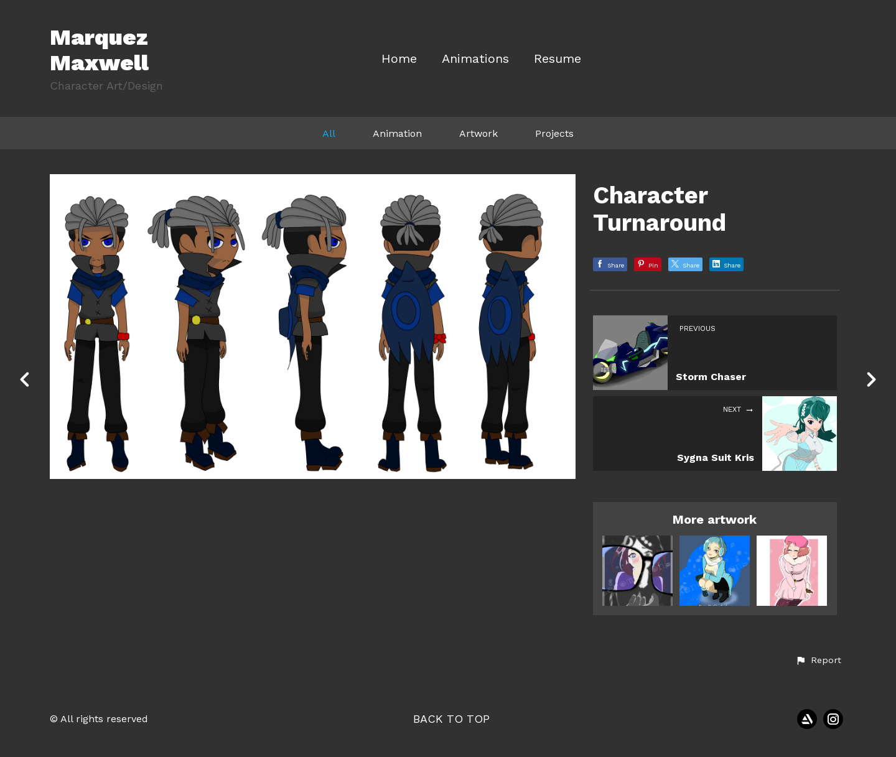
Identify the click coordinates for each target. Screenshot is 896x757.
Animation (397, 133)
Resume (557, 59)
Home (399, 59)
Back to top (451, 718)
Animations (475, 59)
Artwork (478, 133)
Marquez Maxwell (99, 50)
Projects (554, 133)
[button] (818, 660)
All (328, 133)
